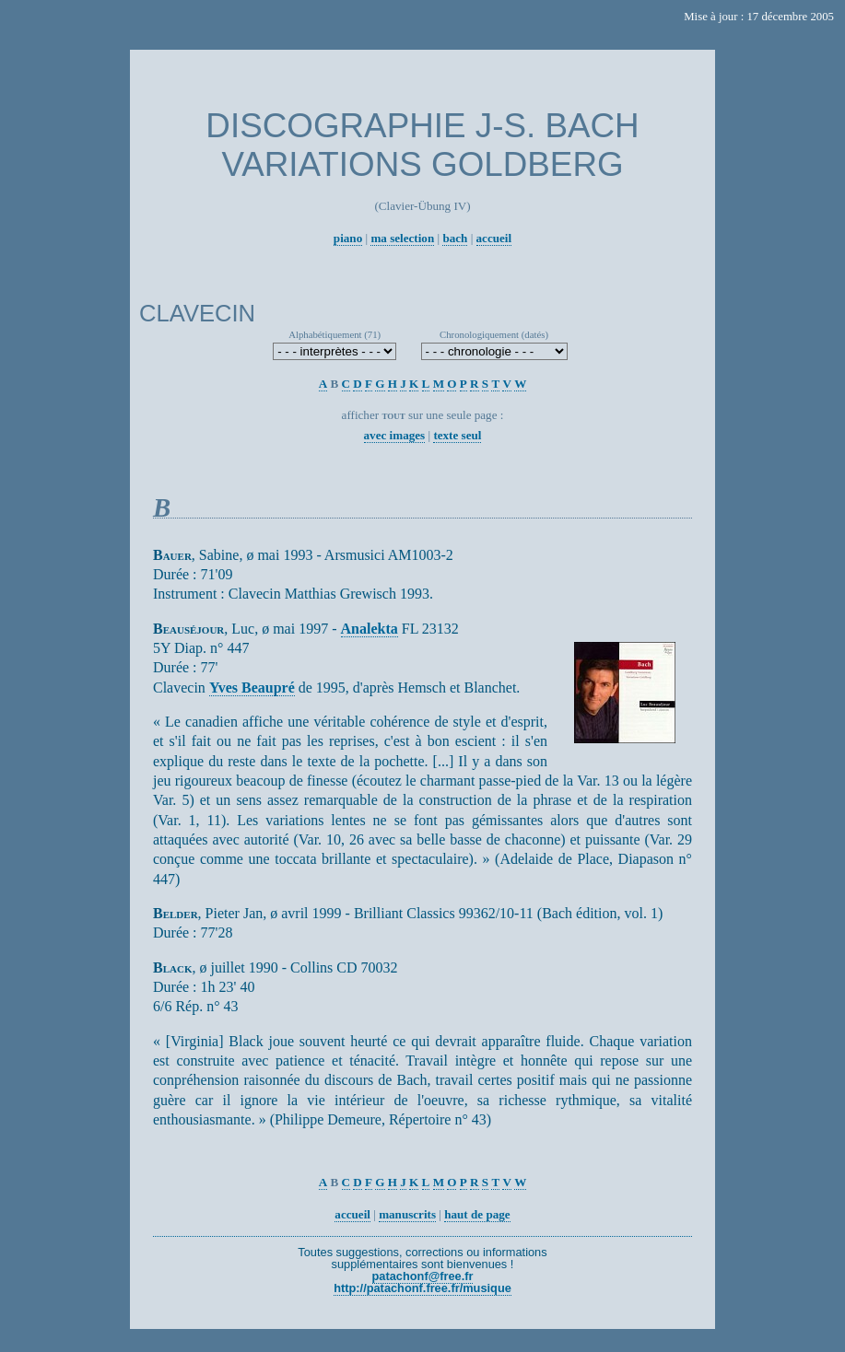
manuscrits (407, 1214)
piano (348, 238)
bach (454, 238)
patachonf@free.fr (423, 1276)
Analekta (369, 628)
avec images (395, 435)
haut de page (477, 1214)
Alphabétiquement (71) (334, 334)
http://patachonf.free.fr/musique (422, 1288)
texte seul (457, 435)
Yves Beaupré (252, 687)
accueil (494, 238)
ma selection (402, 238)
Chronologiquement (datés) (494, 334)
